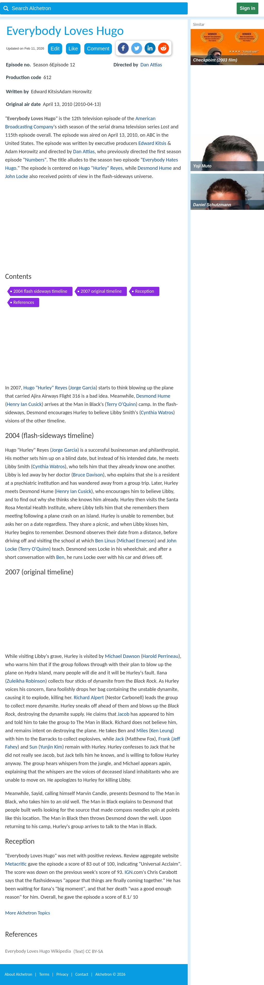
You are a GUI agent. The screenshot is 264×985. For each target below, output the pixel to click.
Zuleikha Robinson (26, 681)
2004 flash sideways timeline (40, 291)
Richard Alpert (89, 697)
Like (73, 48)
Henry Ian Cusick (24, 404)
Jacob (123, 714)
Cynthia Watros (157, 412)
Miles (142, 730)
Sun (33, 747)
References (23, 302)
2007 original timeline (101, 291)
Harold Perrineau (160, 656)
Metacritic (16, 864)
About (18, 974)
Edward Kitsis (152, 143)
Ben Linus (105, 540)
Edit (55, 48)
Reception (144, 291)
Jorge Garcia (83, 387)
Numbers (34, 160)
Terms (44, 974)
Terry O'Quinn (121, 404)
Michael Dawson (122, 656)
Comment (98, 48)
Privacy (62, 974)
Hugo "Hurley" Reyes (101, 168)
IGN (129, 872)
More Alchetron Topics (27, 913)
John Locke (16, 176)
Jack (119, 739)
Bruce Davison (88, 475)
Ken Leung (161, 730)
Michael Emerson (136, 540)
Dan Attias (151, 64)
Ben (60, 557)
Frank (164, 739)
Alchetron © (110, 974)
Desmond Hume (155, 168)
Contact (81, 974)
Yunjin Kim (51, 747)
